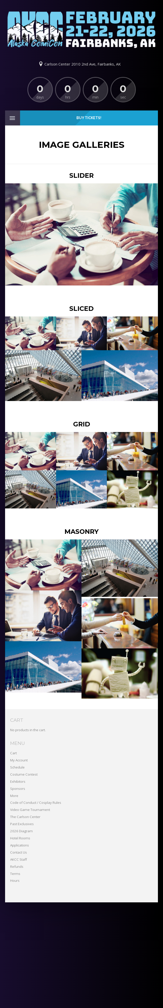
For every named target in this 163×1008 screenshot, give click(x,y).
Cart (13, 753)
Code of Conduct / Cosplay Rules (35, 802)
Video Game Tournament (30, 809)
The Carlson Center (25, 816)
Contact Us (18, 852)
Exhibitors (17, 781)
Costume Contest (24, 774)
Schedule (17, 767)
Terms (15, 873)
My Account (19, 760)
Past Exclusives (22, 824)
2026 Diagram (21, 831)
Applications (19, 845)
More (14, 795)
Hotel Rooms (20, 838)
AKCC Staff (18, 859)
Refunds (16, 866)
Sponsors (17, 788)
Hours (15, 880)
